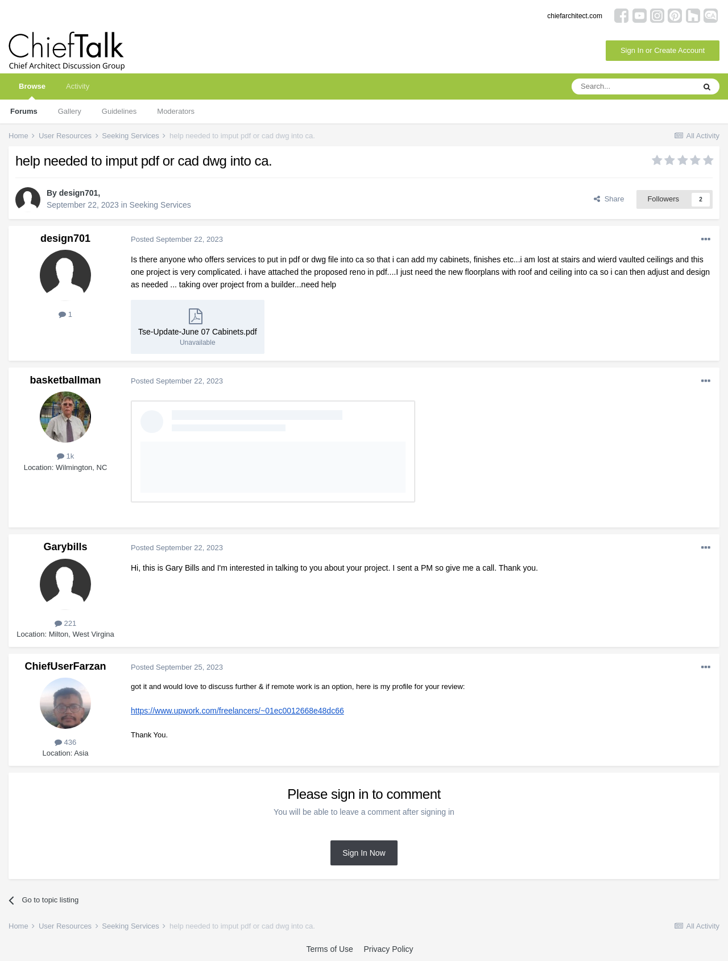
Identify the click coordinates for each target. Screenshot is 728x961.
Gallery (69, 111)
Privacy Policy (388, 949)
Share (609, 199)
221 (65, 623)
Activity (77, 86)
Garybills (65, 546)
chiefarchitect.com (574, 16)
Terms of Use (329, 949)
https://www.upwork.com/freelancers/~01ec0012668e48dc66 (237, 710)
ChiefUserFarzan (65, 666)
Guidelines (119, 111)
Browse (32, 91)
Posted (177, 239)
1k (65, 456)
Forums (24, 111)
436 (65, 742)
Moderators (176, 111)
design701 (78, 192)
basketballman (65, 380)
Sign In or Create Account (663, 50)
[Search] (633, 86)
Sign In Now (363, 852)
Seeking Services (160, 204)
